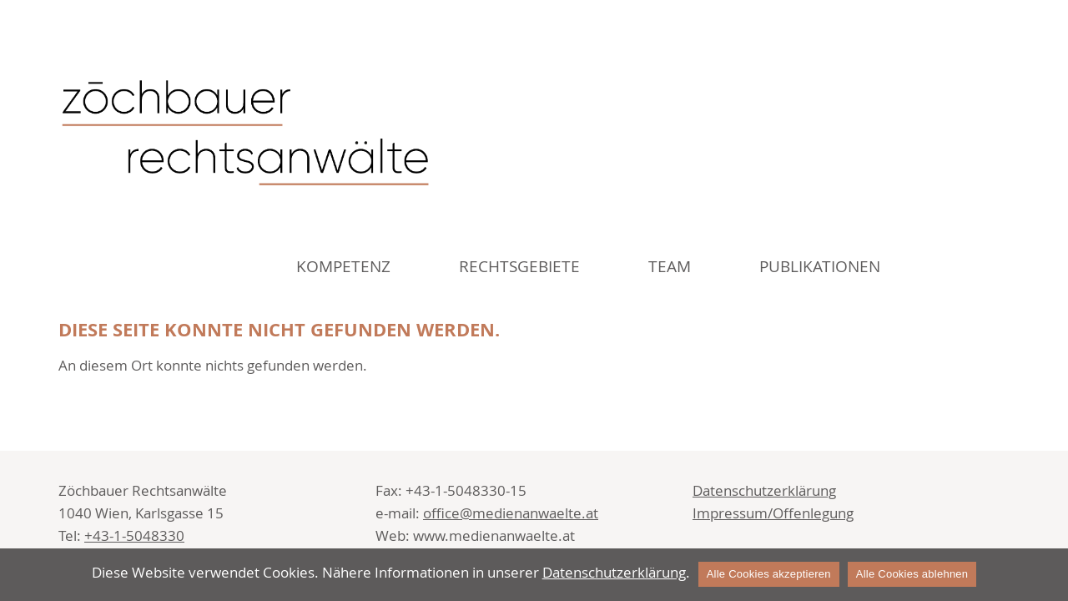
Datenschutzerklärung (764, 490)
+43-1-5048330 (134, 535)
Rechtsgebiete (519, 266)
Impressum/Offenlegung (773, 513)
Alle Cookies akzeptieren (769, 574)
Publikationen (819, 266)
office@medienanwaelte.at (510, 513)
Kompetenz (343, 266)
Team (669, 266)
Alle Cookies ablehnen (912, 574)
